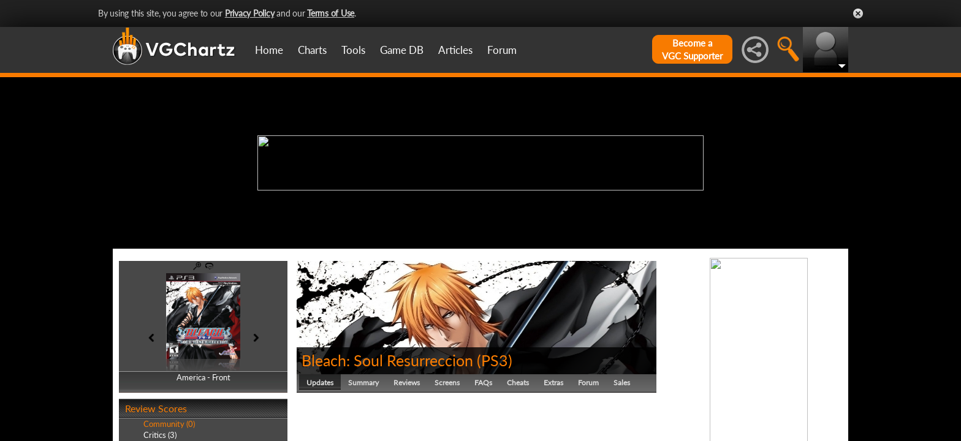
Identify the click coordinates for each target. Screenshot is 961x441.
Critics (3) (160, 435)
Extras (553, 382)
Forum (502, 49)
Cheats (518, 382)
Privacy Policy (250, 13)
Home (269, 49)
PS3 (494, 360)
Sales (621, 382)
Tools (353, 49)
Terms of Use (330, 13)
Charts (312, 49)
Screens (447, 382)
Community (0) (169, 424)
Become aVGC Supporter (692, 49)
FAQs (483, 382)
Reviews (406, 382)
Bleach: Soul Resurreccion (387, 360)
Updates (319, 382)
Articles (455, 49)
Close (858, 13)
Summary (363, 382)
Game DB (402, 49)
